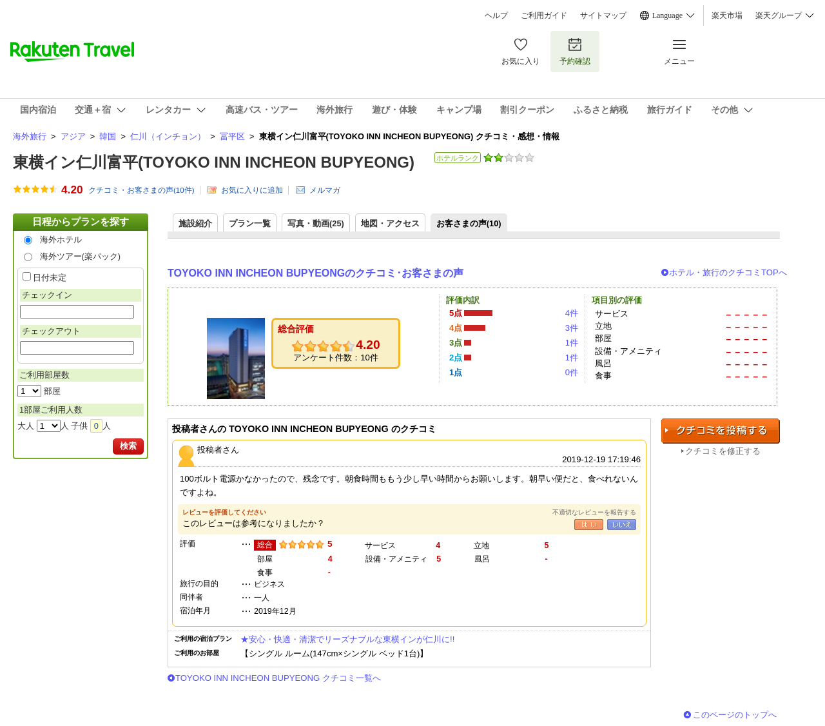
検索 (128, 446)
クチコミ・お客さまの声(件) (141, 190)
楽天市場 (727, 15)
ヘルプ (496, 15)
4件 (571, 313)
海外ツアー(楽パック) (80, 256)
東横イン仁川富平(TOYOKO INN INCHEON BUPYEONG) (213, 162)
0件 (571, 372)
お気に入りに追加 (252, 190)
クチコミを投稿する (720, 431)
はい (588, 524)
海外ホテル (61, 239)
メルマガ (324, 190)
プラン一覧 (250, 223)
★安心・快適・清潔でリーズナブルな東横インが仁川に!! (347, 639)
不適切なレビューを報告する (594, 512)
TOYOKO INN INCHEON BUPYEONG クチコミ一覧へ (278, 678)
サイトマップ (603, 15)
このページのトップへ (735, 715)
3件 (571, 328)
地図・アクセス (390, 223)
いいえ (621, 524)
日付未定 (49, 277)
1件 (571, 343)
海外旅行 (29, 136)
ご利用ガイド (544, 15)
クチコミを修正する (723, 451)
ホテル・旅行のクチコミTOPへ (728, 272)
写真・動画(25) (315, 223)
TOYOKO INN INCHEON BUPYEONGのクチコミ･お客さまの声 (315, 273)
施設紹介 (195, 223)
